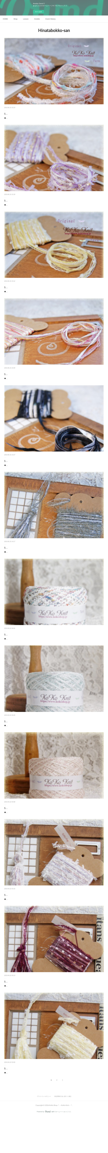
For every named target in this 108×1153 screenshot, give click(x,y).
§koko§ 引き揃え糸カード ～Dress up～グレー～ (28, 563)
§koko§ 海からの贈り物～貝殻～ (21, 653)
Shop (15, 19)
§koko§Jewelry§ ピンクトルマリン (21, 832)
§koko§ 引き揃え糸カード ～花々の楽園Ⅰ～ (26, 1012)
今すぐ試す (38, 12)
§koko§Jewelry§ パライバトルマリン (22, 742)
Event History (50, 19)
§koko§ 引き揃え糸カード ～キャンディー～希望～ (29, 293)
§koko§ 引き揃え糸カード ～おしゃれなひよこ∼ (28, 1102)
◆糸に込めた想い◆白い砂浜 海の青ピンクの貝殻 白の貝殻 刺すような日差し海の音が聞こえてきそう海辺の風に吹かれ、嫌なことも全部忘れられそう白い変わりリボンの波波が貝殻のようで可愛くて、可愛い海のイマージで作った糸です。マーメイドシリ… (54, 658)
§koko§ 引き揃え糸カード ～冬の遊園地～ (25, 114)
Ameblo (37, 19)
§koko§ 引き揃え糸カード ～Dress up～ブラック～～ (31, 473)
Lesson (26, 19)
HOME (5, 19)
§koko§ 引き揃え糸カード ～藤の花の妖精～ (26, 203)
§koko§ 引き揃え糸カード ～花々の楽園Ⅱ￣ (26, 922)
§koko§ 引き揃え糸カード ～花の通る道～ (25, 383)
